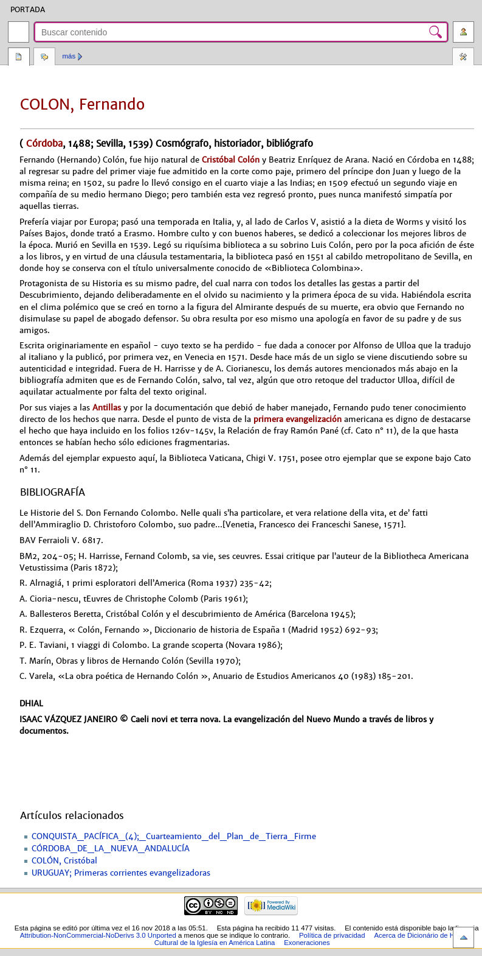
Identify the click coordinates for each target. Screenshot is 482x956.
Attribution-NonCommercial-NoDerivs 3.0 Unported (98, 935)
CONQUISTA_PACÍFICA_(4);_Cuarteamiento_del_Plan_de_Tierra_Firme (174, 837)
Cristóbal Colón (231, 160)
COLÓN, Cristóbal (64, 861)
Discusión (44, 58)
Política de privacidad (332, 935)
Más (69, 56)
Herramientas (463, 58)
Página (19, 58)
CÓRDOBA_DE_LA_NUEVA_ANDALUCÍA (111, 849)
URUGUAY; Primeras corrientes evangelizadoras (121, 873)
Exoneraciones (307, 942)
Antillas (106, 407)
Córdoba (43, 143)
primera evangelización (297, 419)
